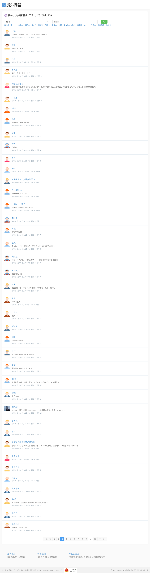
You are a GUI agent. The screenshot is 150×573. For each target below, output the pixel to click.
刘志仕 (14, 407)
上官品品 (15, 524)
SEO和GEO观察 (98, 557)
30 (95, 539)
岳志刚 (14, 70)
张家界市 (101, 25)
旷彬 (14, 284)
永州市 (86, 25)
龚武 (14, 393)
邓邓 (14, 108)
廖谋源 (14, 421)
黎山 (14, 133)
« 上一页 (47, 539)
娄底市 (40, 25)
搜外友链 (40, 557)
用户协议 (17, 570)
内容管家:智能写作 (76, 557)
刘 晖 (14, 379)
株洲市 (108, 25)
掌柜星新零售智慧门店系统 (23, 442)
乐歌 (14, 59)
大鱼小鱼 (15, 489)
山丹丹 (14, 513)
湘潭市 (54, 25)
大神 (14, 144)
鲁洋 (14, 158)
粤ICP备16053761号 (56, 570)
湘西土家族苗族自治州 (67, 25)
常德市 (6, 25)
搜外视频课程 (12, 557)
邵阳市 (47, 25)
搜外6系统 (87, 557)
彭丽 (14, 431)
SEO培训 (22, 557)
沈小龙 (14, 312)
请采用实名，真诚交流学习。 (24, 179)
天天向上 (15, 456)
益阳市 (79, 25)
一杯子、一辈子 (18, 204)
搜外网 (4, 570)
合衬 (14, 169)
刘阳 (14, 337)
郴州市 (20, 25)
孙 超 (14, 499)
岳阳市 (93, 25)
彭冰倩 (14, 326)
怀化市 (34, 25)
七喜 (14, 298)
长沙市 (13, 25)
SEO (12, 5)
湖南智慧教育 (17, 84)
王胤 (14, 243)
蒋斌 (14, 229)
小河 (14, 351)
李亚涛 (14, 218)
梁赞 (14, 365)
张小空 (14, 478)
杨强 (14, 119)
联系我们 (10, 570)
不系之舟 (15, 467)
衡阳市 (27, 25)
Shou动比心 (17, 190)
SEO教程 (53, 557)
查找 (104, 22)
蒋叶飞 (14, 271)
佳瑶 (14, 45)
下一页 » (102, 539)
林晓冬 (14, 98)
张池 (14, 31)
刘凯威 (14, 257)
